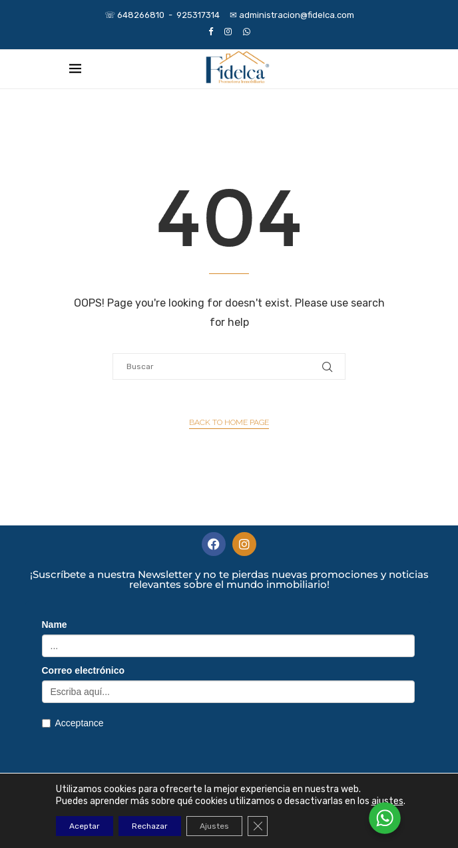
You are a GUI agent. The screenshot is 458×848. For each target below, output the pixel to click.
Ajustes (214, 826)
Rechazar (150, 826)
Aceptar (84, 826)
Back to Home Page (229, 422)
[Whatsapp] (246, 32)
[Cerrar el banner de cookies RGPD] (258, 826)
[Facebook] (210, 32)
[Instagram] (228, 32)
